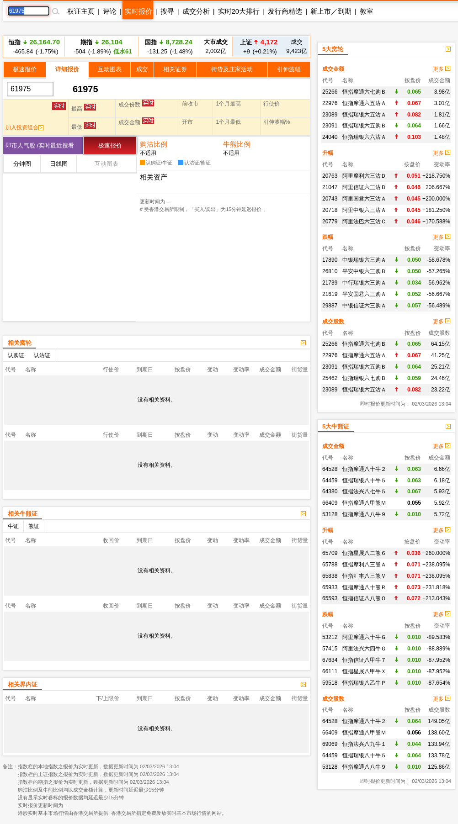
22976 (329, 103)
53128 (329, 514)
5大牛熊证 (335, 426)
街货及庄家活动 (232, 69)
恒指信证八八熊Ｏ (364, 598)
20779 (329, 221)
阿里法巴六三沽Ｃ (364, 221)
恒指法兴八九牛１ (364, 744)
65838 (329, 576)
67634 (329, 660)
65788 (329, 564)
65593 (329, 598)
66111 (329, 671)
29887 (329, 305)
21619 (329, 294)
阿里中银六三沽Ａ (364, 210)
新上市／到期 (330, 11)
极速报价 (25, 69)
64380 (329, 491)
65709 (329, 553)
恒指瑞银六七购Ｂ (364, 378)
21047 (329, 187)
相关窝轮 (20, 342)
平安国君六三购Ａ (364, 294)
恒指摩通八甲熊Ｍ (364, 503)
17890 (329, 260)
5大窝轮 (332, 49)
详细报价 (67, 69)
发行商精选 (285, 11)
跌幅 (327, 237)
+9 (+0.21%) (259, 46)
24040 (329, 137)
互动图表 (110, 69)
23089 (329, 114)
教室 (366, 11)
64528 (329, 469)
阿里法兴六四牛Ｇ (364, 648)
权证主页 (81, 11)
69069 (329, 744)
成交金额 (333, 69)
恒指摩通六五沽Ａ (364, 103)
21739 (329, 283)
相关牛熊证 (22, 513)
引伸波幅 (289, 69)
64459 (329, 480)
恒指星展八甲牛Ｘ (364, 671)
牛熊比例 (236, 144)
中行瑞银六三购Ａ (364, 283)
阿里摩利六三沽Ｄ (364, 176)
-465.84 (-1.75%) (34, 46)
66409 (329, 503)
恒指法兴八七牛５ (364, 491)
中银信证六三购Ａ (364, 305)
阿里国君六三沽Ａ (364, 198)
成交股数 (333, 321)
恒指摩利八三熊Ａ (364, 564)
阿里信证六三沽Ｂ (364, 187)
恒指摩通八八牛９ (364, 514)
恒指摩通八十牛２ (364, 469)
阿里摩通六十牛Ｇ (364, 637)
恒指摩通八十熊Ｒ (364, 587)
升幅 (327, 153)
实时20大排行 (239, 11)
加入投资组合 (24, 127)
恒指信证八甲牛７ (364, 660)
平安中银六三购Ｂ (364, 271)
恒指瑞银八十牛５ (364, 480)
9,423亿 (296, 46)
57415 (329, 648)
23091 (329, 125)
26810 (329, 271)
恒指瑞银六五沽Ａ (364, 114)
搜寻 (167, 11)
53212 (329, 637)
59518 (329, 683)
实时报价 (138, 11)
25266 (329, 92)
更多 (441, 69)
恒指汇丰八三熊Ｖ (364, 576)
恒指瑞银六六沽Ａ (364, 137)
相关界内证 (22, 684)
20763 (329, 176)
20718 (329, 210)
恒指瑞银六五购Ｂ (364, 125)
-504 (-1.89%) (101, 46)
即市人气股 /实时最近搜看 (39, 145)
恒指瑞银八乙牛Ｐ (364, 683)
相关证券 (175, 69)
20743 (329, 198)
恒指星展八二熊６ (364, 553)
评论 (110, 11)
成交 (142, 69)
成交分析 (196, 11)
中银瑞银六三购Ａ (364, 260)
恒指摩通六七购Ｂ (364, 92)
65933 (329, 587)
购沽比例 (153, 144)
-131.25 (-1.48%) (168, 46)
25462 (329, 378)
